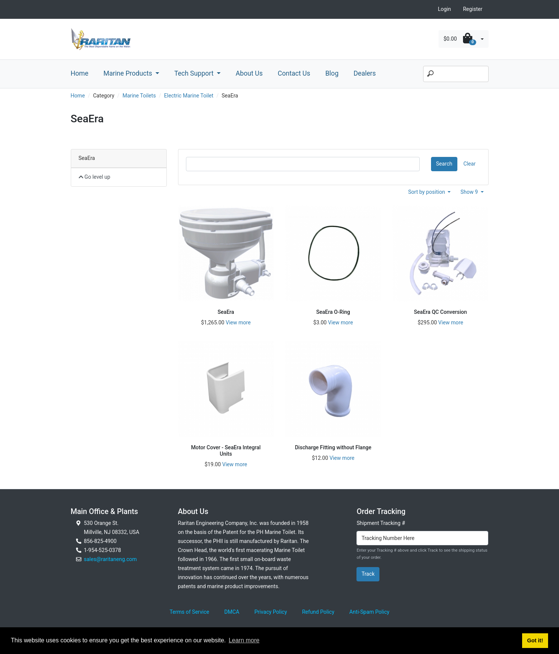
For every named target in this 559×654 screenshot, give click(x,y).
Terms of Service (189, 612)
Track (368, 574)
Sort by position (427, 192)
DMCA (231, 612)
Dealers (364, 73)
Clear (469, 164)
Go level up (95, 177)
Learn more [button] (243, 640)
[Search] (456, 74)
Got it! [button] (535, 640)
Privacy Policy (270, 612)
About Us (249, 73)
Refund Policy (318, 612)
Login (444, 9)
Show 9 (469, 192)
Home (79, 73)
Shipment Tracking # (380, 523)
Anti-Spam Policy (369, 612)
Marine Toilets (139, 96)
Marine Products (129, 73)
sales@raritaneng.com (110, 559)
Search (444, 164)
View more (237, 322)
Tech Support (194, 73)
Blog (331, 73)
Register (473, 9)
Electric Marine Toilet (188, 96)
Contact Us (294, 73)
